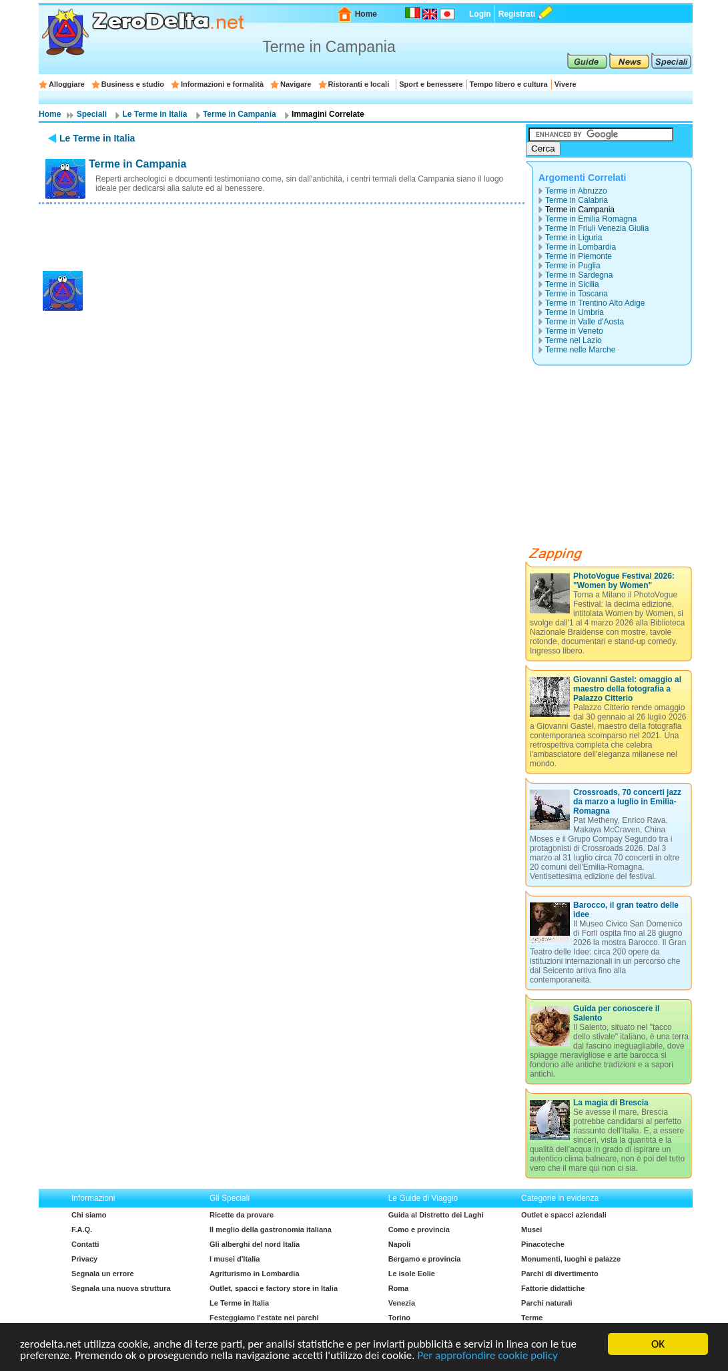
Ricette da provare (242, 1215)
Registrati (516, 14)
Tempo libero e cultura (509, 84)
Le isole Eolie (411, 1274)
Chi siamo (89, 1215)
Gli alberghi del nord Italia (255, 1244)
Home (366, 14)
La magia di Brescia (611, 1102)
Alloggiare (67, 84)
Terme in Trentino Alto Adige (595, 303)
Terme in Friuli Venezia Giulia (597, 228)
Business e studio (132, 84)
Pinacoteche (543, 1244)
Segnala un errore (102, 1274)
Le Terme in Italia (154, 114)
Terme (531, 1318)
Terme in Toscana (576, 293)
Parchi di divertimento (560, 1274)
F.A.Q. (81, 1229)
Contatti (85, 1244)
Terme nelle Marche (580, 349)
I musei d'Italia (235, 1259)
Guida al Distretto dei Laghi (436, 1215)
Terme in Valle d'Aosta (584, 321)
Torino (399, 1318)
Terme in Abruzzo (576, 191)
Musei (531, 1229)
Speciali (92, 114)
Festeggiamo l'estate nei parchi (264, 1318)
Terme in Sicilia (572, 284)
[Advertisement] (281, 236)
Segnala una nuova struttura (121, 1288)
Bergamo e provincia (424, 1259)
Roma (398, 1288)
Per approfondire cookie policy (487, 1356)
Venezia (401, 1303)
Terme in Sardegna (579, 275)
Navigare (295, 84)
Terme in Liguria (573, 237)
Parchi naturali (546, 1303)
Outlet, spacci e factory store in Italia (274, 1288)
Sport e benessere (430, 84)
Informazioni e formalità (222, 84)
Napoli (399, 1244)
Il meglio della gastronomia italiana (271, 1229)
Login (480, 14)
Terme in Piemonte (578, 256)
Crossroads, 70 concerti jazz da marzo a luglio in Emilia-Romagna (627, 802)
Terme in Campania (239, 114)
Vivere (566, 84)
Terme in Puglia (573, 265)
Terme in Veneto (574, 331)
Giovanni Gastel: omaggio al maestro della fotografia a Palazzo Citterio (627, 689)
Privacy (84, 1259)
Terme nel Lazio (573, 340)
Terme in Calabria (576, 200)
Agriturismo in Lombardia (254, 1274)
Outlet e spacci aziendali (564, 1215)
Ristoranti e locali (359, 84)
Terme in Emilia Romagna (591, 219)
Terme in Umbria (574, 312)
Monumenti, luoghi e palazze (571, 1259)
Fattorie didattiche (553, 1288)
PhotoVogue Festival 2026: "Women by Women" (624, 580)
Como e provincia (419, 1229)
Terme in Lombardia (580, 247)
